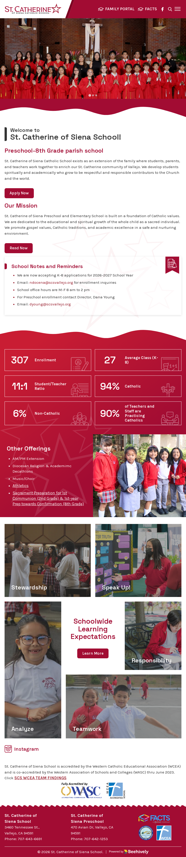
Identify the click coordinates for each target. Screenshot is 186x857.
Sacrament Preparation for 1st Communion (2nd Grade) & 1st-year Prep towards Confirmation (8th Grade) (48, 498)
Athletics (21, 485)
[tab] (89, 95)
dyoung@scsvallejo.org (50, 304)
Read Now (19, 248)
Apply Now (19, 193)
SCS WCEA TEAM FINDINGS (40, 778)
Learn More (93, 653)
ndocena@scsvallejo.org (51, 282)
